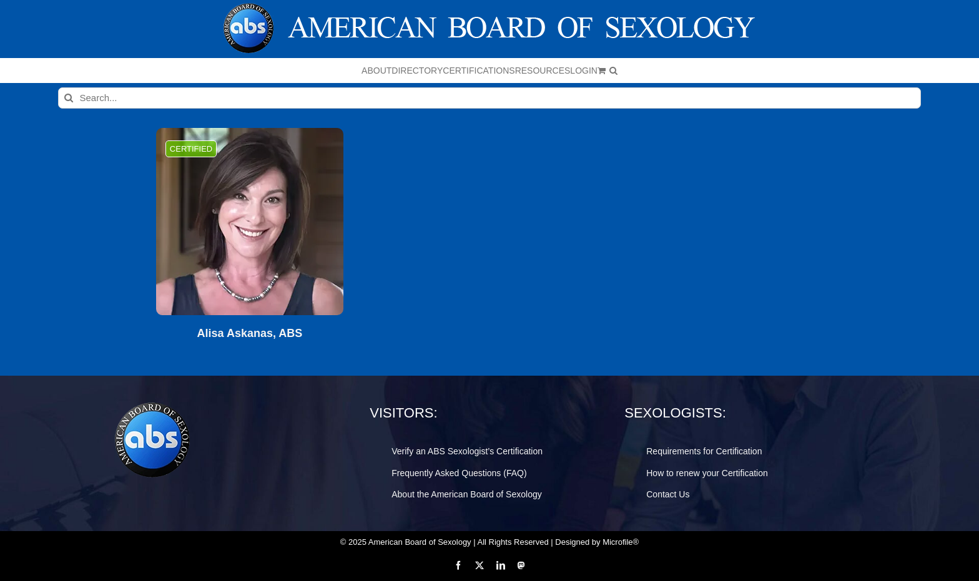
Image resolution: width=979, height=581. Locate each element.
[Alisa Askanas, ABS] (249, 221)
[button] (613, 70)
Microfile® (621, 542)
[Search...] (490, 98)
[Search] (68, 98)
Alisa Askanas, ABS (250, 333)
